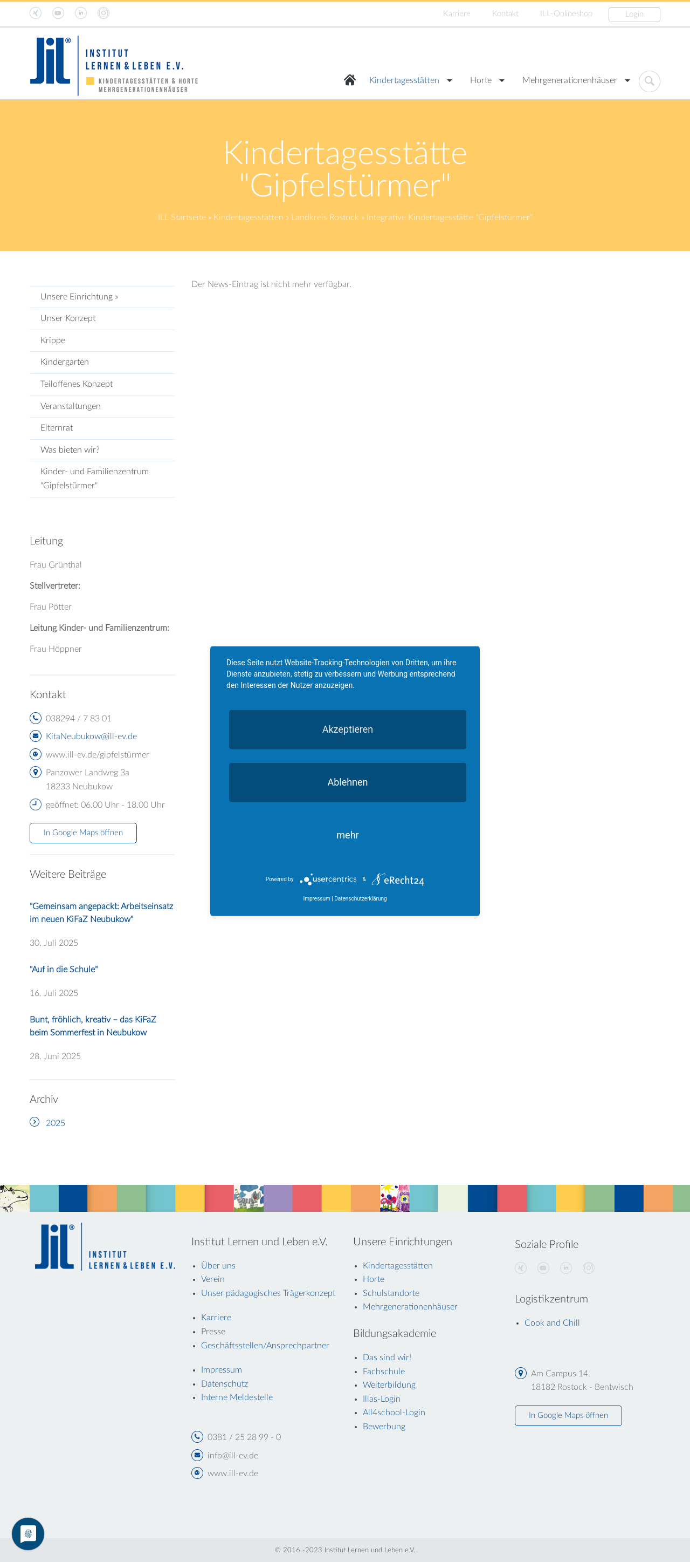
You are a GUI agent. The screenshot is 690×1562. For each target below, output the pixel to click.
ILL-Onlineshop (566, 14)
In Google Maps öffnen (83, 833)
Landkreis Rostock (325, 217)
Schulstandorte (391, 1293)
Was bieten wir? (70, 450)
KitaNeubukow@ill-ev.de (91, 736)
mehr (347, 834)
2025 (55, 1123)
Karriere (457, 14)
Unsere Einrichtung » (79, 296)
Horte (481, 80)
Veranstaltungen (70, 406)
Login (634, 14)
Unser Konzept (67, 318)
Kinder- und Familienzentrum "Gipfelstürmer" (94, 478)
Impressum (316, 899)
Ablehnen (347, 781)
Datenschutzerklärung (360, 899)
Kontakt (505, 14)
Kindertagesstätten (404, 80)
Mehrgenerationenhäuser (569, 80)
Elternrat (56, 428)
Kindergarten (64, 362)
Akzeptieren (348, 728)
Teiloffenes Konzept (76, 384)
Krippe (52, 340)
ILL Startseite (182, 217)
